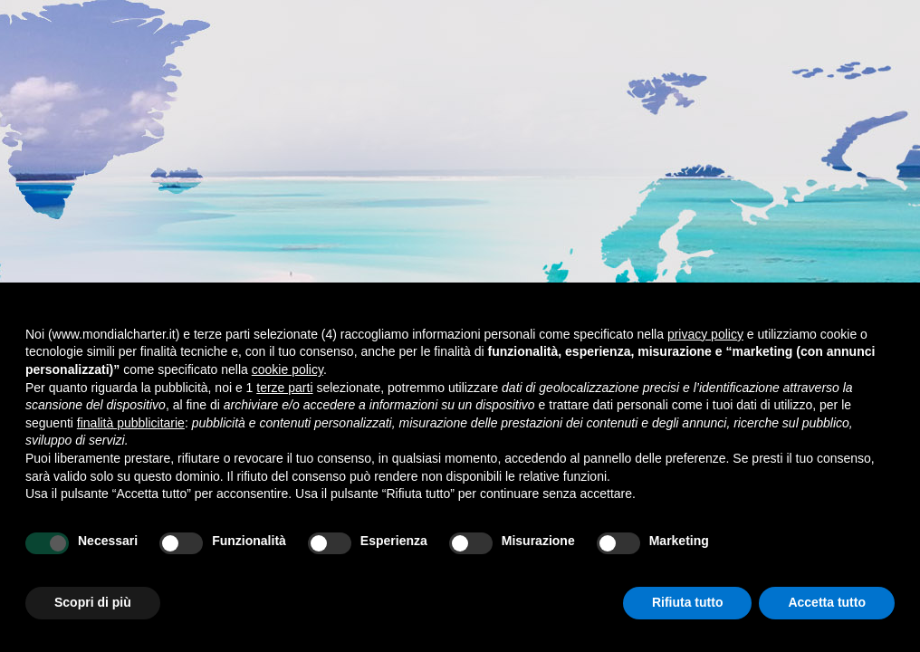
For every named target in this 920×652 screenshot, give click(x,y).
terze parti (284, 387)
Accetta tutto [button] (827, 602)
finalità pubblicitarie (131, 423)
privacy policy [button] (705, 334)
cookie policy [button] (287, 369)
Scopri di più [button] (92, 602)
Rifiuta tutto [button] (688, 602)
